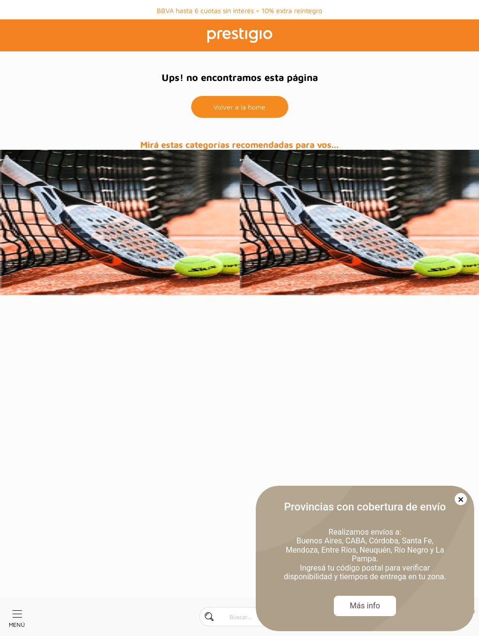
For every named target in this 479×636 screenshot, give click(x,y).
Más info (365, 605)
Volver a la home (239, 107)
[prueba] (120, 222)
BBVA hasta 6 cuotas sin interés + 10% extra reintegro (239, 10)
